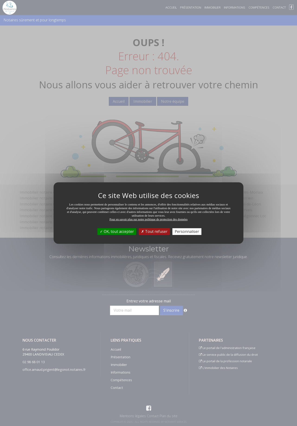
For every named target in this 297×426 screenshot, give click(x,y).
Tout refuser (154, 231)
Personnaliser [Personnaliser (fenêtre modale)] (187, 231)
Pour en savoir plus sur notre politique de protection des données (149, 219)
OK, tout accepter (117, 231)
